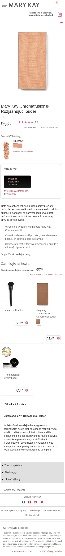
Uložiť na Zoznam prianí (17, 191)
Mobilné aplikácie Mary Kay (14, 510)
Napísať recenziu (49, 127)
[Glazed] (32, 60)
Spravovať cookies (51, 510)
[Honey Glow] (20, 146)
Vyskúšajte (11, 194)
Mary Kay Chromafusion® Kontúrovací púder (46, 313)
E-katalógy (35, 510)
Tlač (62, 22)
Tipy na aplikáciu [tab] (14, 465)
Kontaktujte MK (32, 515)
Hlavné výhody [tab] (12, 479)
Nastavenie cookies (22, 551)
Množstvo (10, 168)
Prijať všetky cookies (51, 551)
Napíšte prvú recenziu (14, 490)
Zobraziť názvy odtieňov (23, 151)
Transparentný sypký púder (12, 376)
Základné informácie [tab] (15, 404)
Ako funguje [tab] (11, 472)
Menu (4, 4)
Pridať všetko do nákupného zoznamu (46, 274)
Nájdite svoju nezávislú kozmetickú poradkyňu (40, 14)
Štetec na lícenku (13, 310)
